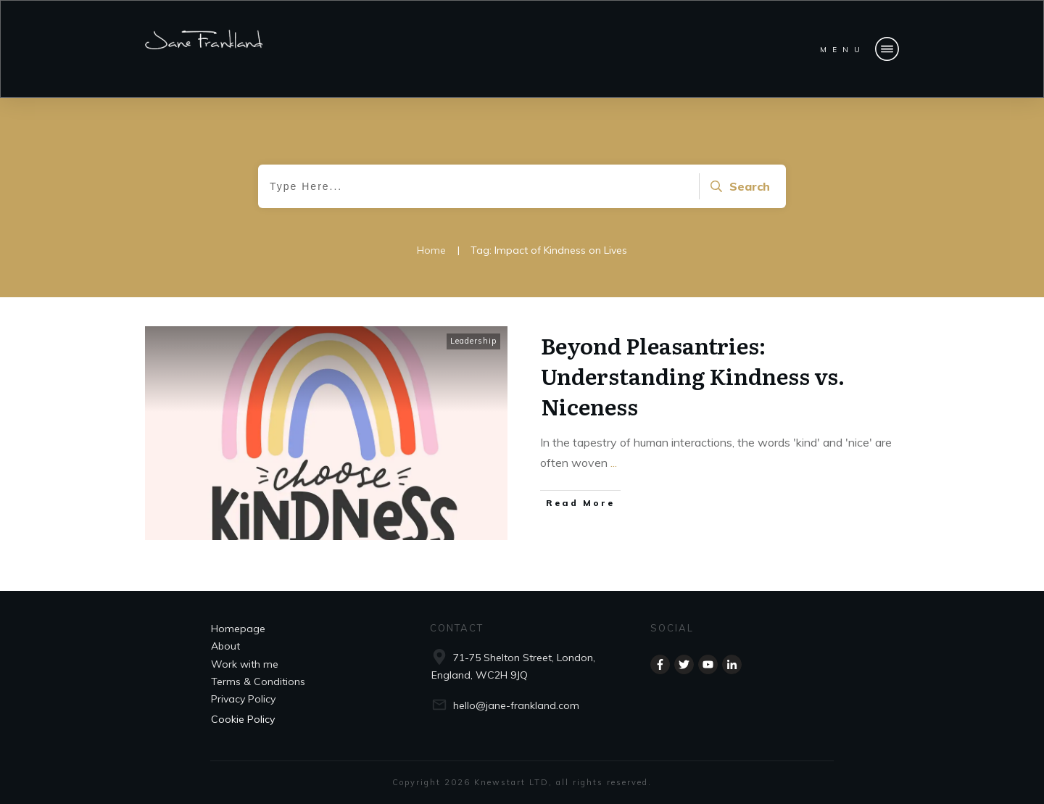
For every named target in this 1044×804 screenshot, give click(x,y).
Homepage (238, 628)
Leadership (473, 341)
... (613, 462)
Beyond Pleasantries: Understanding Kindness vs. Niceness (693, 375)
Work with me (244, 664)
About (225, 645)
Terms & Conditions (258, 681)
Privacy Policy (243, 698)
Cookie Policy (243, 719)
